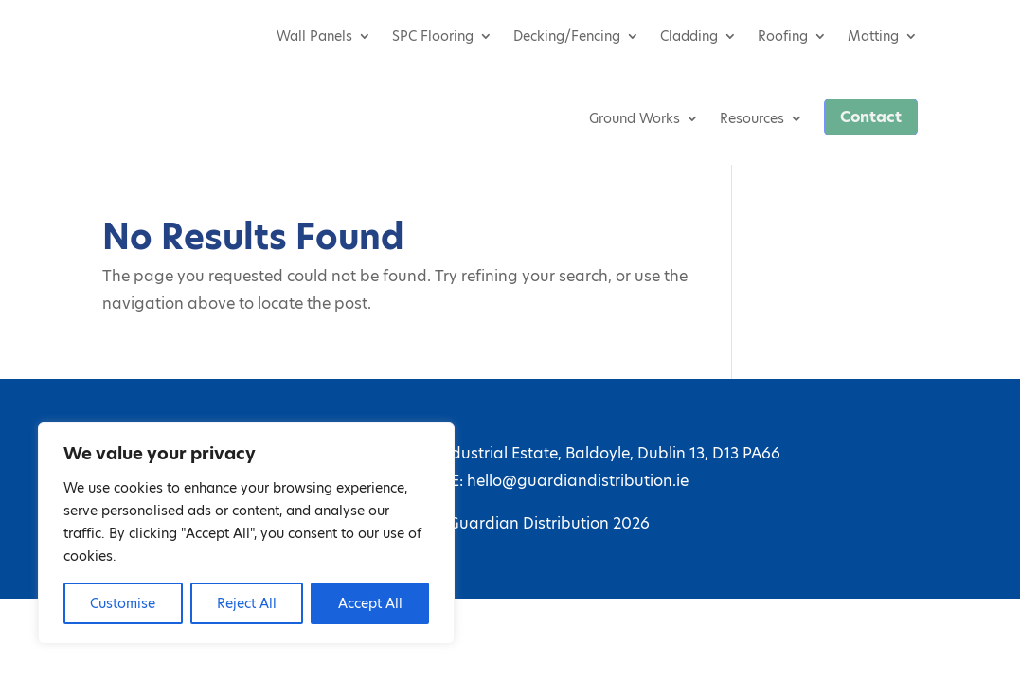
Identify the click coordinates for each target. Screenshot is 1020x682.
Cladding (689, 36)
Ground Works (634, 118)
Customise (122, 603)
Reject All (247, 603)
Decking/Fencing (566, 36)
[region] (246, 533)
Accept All (370, 603)
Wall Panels (314, 36)
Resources (752, 118)
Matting (873, 36)
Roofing (783, 36)
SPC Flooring (433, 36)
